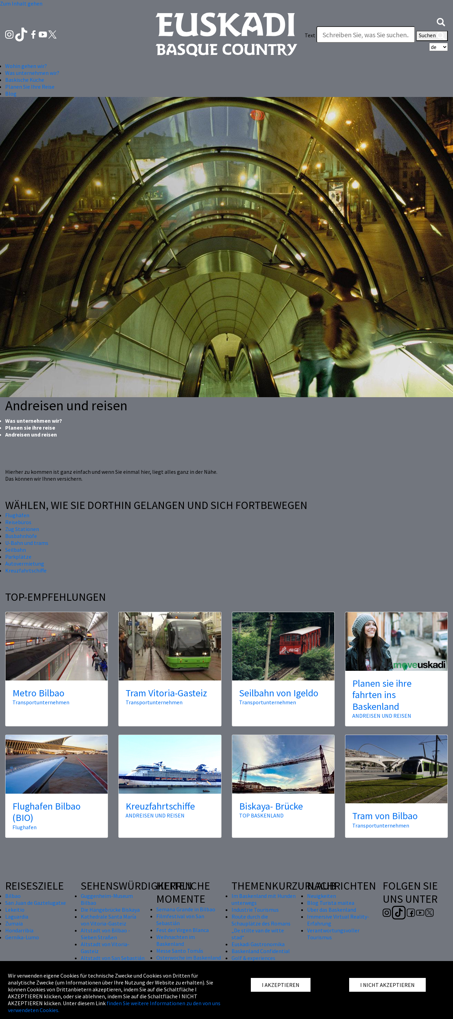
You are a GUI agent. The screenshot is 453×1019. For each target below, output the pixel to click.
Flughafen (24, 827)
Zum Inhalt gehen (21, 3)
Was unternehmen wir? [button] (32, 72)
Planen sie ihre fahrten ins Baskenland (382, 695)
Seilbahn (15, 549)
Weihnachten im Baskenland (175, 940)
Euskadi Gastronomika (258, 944)
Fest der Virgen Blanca (182, 930)
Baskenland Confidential (261, 951)
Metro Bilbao (38, 693)
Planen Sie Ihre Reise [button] (30, 86)
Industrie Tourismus (255, 909)
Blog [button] (11, 93)
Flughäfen (17, 515)
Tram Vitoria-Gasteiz (166, 693)
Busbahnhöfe (21, 535)
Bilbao (13, 895)
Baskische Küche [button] (24, 79)
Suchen (432, 36)
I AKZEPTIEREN (280, 984)
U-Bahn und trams (26, 542)
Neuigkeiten (321, 895)
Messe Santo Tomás (179, 950)
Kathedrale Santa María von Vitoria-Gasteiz (108, 920)
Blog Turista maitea (330, 902)
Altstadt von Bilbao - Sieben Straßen (105, 934)
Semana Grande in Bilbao (185, 909)
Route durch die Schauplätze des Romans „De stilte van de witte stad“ (261, 927)
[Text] (365, 34)
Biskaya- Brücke (271, 806)
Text (310, 35)
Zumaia (14, 923)
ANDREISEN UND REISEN (381, 715)
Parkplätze (18, 556)
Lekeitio (14, 909)
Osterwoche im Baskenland (188, 957)
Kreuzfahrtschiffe (26, 570)
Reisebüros (18, 522)
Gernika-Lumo (22, 937)
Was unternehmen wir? (33, 420)
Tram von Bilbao (385, 816)
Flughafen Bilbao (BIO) (46, 812)
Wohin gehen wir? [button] (26, 65)
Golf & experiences (253, 957)
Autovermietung (24, 563)
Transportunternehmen (40, 702)
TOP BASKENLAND (261, 815)
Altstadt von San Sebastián (113, 957)
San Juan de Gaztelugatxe (35, 902)
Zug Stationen (22, 529)
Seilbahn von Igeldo (278, 693)
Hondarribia (19, 930)
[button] (441, 21)
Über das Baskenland (331, 909)
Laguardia (16, 916)
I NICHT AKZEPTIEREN (387, 984)
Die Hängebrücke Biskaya (110, 909)
